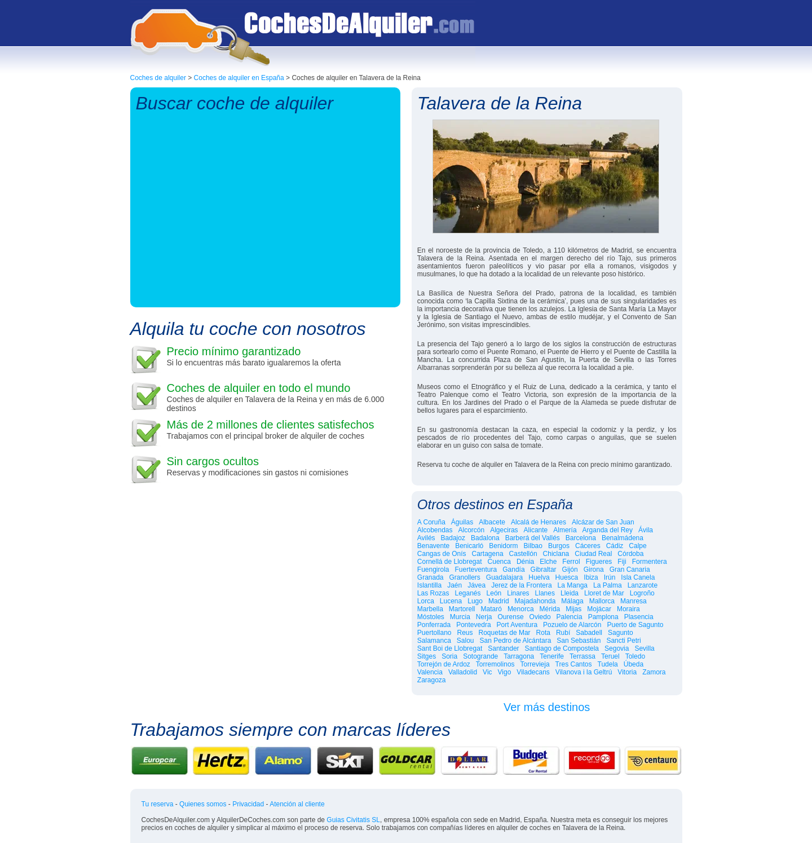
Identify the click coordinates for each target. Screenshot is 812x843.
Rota (543, 633)
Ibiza (591, 577)
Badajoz (453, 538)
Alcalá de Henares (538, 522)
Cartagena (488, 554)
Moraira (628, 609)
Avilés (426, 538)
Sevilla (644, 648)
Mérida (550, 609)
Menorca (521, 609)
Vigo (504, 672)
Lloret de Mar (604, 593)
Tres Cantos (573, 664)
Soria (449, 656)
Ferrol (571, 562)
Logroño (642, 593)
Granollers (464, 577)
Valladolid (462, 672)
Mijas (573, 609)
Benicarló (469, 546)
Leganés (468, 593)
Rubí (563, 633)
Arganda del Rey (607, 530)
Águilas (462, 522)
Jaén (454, 585)
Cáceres (588, 546)
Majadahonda (535, 601)
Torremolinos (495, 664)
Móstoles (430, 617)
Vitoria (627, 672)
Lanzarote (642, 585)
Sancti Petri (623, 641)
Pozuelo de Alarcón (572, 625)
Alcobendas (435, 530)
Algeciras (504, 530)
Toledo (635, 656)
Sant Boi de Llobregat (449, 648)
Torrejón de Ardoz (443, 664)
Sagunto (620, 633)
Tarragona (519, 656)
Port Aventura (517, 625)
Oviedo (540, 617)
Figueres (599, 562)
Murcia (460, 617)
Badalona (485, 538)
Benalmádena (622, 538)
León (494, 593)
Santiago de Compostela (562, 648)
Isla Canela (638, 577)
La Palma (607, 585)
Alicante (536, 530)
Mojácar (599, 609)
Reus (465, 633)
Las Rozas (433, 593)
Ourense (511, 617)
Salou (465, 641)
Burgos (559, 546)
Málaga (572, 601)
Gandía (513, 569)
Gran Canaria (630, 569)
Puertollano (434, 633)
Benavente (433, 546)
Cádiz (615, 546)
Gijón (570, 569)
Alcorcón (471, 530)
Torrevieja (535, 664)
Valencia (430, 672)
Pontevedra (473, 625)
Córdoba (630, 554)
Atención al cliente (297, 804)
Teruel (610, 656)
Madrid (498, 601)
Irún (610, 577)
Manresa (633, 601)
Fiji (621, 562)
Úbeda (633, 664)
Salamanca (434, 641)
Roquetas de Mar (505, 633)
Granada (430, 577)
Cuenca (499, 562)
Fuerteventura (476, 569)
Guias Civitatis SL (353, 820)
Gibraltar (544, 569)
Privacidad (248, 804)
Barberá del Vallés (532, 538)
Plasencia (639, 617)
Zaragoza (431, 680)
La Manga (573, 585)
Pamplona (603, 617)
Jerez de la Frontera (521, 585)
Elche (548, 562)
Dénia (525, 562)
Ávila (645, 530)
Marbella (430, 609)
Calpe (637, 546)
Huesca (567, 577)
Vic (487, 672)
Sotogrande (480, 656)
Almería (564, 530)
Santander (503, 648)
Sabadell (589, 633)
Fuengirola (433, 569)
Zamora (653, 672)
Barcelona (581, 538)
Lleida (570, 593)
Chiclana (556, 554)
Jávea (476, 585)
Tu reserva (158, 804)
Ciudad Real (593, 554)
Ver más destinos (547, 707)
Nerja (484, 617)
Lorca (425, 601)
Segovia (616, 648)
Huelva (538, 577)
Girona (594, 569)
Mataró (491, 609)
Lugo (475, 601)
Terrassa (582, 656)
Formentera (649, 562)
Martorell (462, 609)
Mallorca (602, 601)
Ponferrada (434, 625)
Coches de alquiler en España (239, 78)
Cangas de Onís (441, 554)
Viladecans (533, 672)
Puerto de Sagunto (635, 625)
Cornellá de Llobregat (449, 562)
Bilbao (533, 546)
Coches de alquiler (158, 78)
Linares (518, 593)
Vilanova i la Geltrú (583, 672)
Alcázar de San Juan (603, 522)
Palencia (569, 617)
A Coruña (431, 522)
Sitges (426, 656)
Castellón (523, 554)
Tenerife (552, 656)
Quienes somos (202, 804)
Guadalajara (504, 577)
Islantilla (429, 585)
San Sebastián (579, 641)
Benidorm (503, 546)
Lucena (451, 601)
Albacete (492, 522)
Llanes (545, 593)
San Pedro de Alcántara (515, 641)
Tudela (608, 664)
